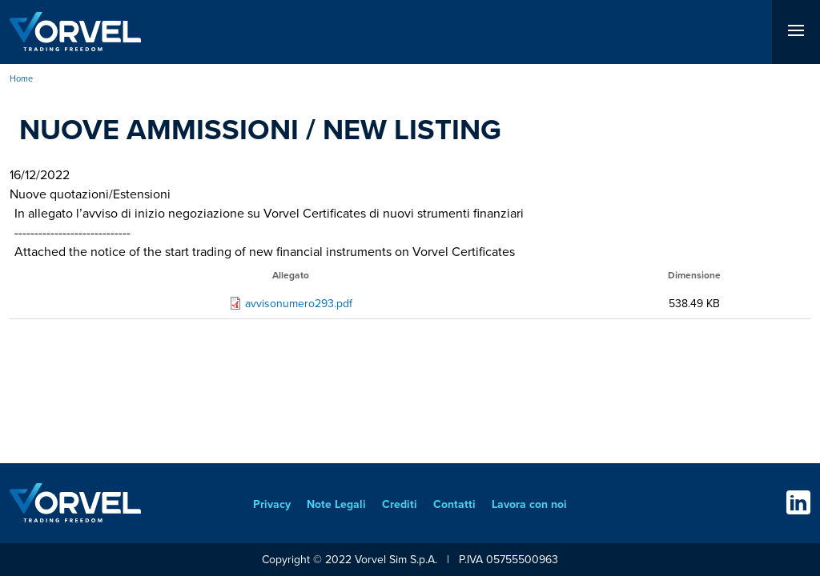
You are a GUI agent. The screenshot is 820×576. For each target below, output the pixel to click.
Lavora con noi (529, 504)
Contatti (454, 504)
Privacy (272, 504)
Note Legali (336, 504)
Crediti (399, 504)
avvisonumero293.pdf (298, 303)
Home (21, 78)
